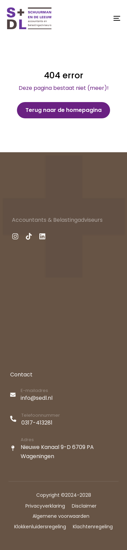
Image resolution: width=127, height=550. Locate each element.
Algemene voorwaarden (61, 516)
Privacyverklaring (45, 506)
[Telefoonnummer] (64, 420)
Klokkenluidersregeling (40, 526)
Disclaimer (84, 506)
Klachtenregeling (93, 526)
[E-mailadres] (64, 395)
